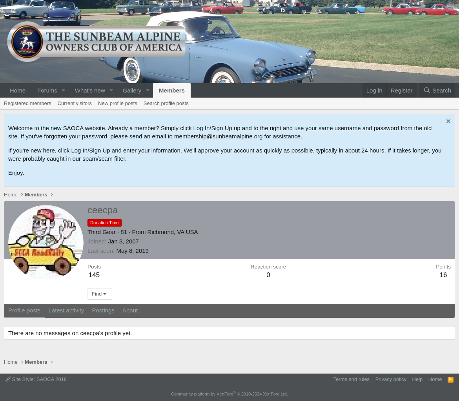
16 (443, 275)
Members (172, 90)
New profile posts (117, 103)
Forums (47, 90)
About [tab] (130, 310)
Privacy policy (390, 379)
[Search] (437, 90)
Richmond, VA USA (173, 232)
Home (18, 90)
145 (94, 275)
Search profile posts (166, 103)
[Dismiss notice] (447, 122)
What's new (90, 90)
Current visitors (75, 103)
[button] (63, 90)
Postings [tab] (103, 310)
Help (417, 379)
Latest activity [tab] (66, 310)
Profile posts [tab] (24, 310)
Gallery (132, 90)
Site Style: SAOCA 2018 (36, 379)
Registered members (27, 103)
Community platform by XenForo (229, 394)
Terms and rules (351, 379)
